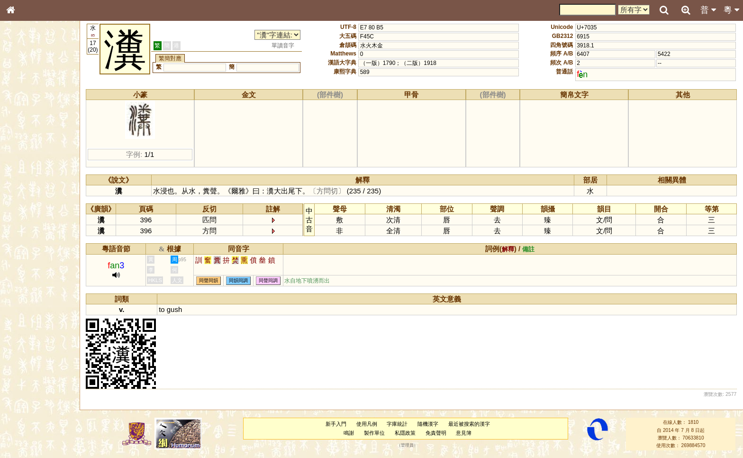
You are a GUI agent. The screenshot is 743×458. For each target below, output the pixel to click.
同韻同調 (240, 281)
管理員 (408, 445)
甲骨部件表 (26, 143)
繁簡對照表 (26, 317)
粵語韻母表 (26, 203)
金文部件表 (26, 152)
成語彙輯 (23, 308)
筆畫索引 (23, 135)
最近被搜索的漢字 (470, 424)
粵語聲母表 (26, 194)
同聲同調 (270, 281)
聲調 (45, 249)
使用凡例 (367, 424)
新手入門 (336, 424)
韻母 (32, 249)
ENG (41, 104)
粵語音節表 (26, 186)
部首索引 (23, 126)
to (164, 309)
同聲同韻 (210, 281)
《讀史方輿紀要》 (34, 300)
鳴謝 (349, 433)
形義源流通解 (29, 161)
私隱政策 (406, 433)
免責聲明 (436, 433)
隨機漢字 (428, 424)
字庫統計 (398, 424)
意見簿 (464, 433)
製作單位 (375, 433)
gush (176, 309)
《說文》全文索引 (34, 291)
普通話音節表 (29, 258)
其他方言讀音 (29, 266)
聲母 (19, 249)
